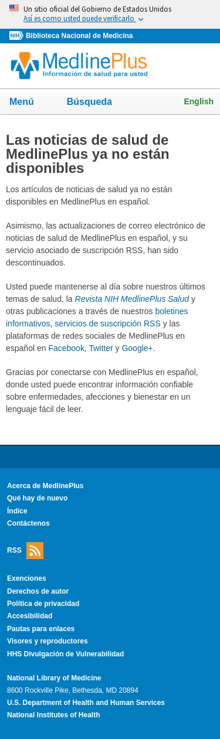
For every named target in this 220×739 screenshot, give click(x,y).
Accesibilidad (29, 616)
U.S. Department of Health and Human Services (86, 703)
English (199, 101)
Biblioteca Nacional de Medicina (79, 36)
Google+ (137, 348)
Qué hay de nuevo (37, 498)
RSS (25, 550)
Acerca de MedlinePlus (45, 486)
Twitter (101, 348)
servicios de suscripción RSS (108, 323)
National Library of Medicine (54, 678)
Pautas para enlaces (41, 629)
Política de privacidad (43, 604)
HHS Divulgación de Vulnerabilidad (65, 654)
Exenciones (26, 578)
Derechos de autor (38, 591)
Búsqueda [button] (97, 105)
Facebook (66, 348)
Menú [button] (29, 102)
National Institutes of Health (53, 715)
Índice (17, 511)
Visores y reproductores (47, 641)
